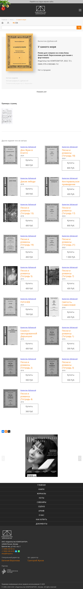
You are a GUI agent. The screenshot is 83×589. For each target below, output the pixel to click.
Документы (41, 524)
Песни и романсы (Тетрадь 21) (68, 242)
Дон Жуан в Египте (26, 151)
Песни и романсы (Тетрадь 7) (68, 273)
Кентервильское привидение (70, 183)
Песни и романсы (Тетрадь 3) (68, 365)
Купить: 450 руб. (29, 254)
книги (41, 489)
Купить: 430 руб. (29, 191)
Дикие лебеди (27, 181)
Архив (41, 511)
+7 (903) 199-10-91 (8, 551)
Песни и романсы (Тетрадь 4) (26, 396)
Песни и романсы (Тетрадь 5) (26, 273)
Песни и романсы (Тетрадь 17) (68, 210)
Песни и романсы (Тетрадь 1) (68, 333)
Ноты (41, 498)
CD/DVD (41, 506)
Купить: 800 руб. (29, 162)
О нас (41, 515)
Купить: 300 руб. (71, 346)
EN (17, 23)
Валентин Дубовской (47, 41)
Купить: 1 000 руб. (70, 254)
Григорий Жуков (36, 560)
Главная (41, 485)
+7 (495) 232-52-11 (8, 549)
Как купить (41, 519)
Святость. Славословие (69, 303)
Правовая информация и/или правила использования (20, 584)
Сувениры (41, 502)
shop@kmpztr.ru (7, 553)
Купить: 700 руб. (29, 312)
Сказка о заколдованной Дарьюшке (28, 333)
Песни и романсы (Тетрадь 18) (68, 153)
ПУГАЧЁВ (25, 302)
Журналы (41, 494)
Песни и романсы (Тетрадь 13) (27, 210)
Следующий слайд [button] (79, 458)
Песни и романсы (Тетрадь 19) (27, 242)
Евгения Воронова (11, 560)
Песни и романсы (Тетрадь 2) (26, 365)
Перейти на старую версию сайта (41, 1)
